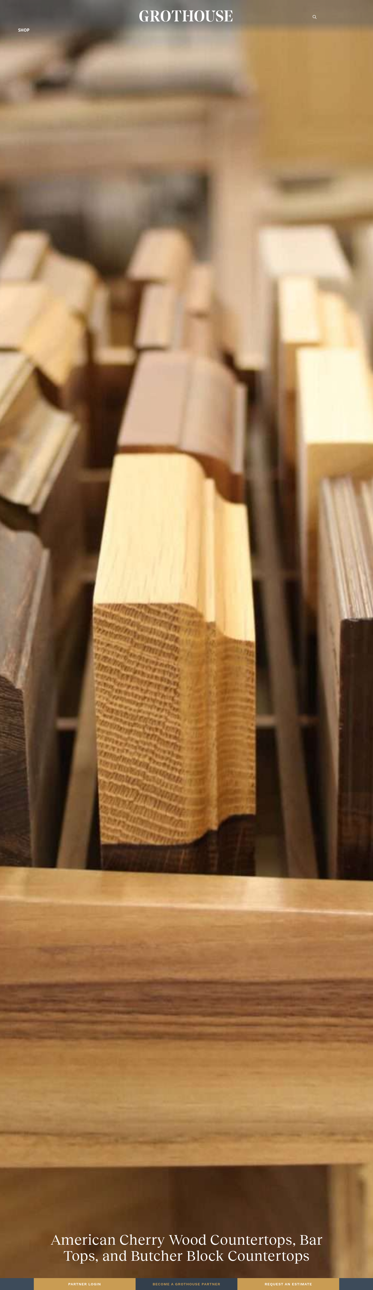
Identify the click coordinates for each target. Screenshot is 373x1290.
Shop (24, 30)
